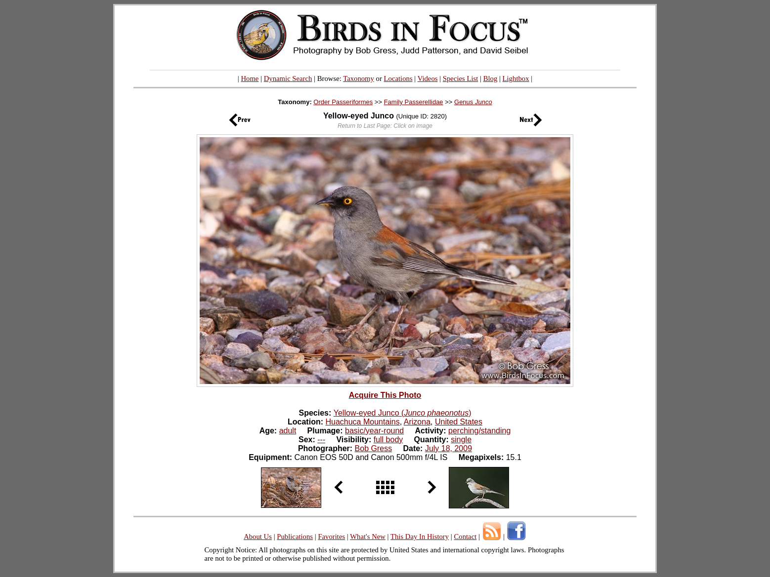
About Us (258, 536)
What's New (367, 536)
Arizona (417, 422)
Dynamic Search (288, 78)
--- (321, 439)
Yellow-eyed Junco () (402, 413)
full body (388, 439)
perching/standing (479, 430)
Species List (460, 78)
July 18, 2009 (448, 448)
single (461, 439)
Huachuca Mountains (362, 422)
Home (249, 78)
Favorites (331, 536)
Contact (465, 536)
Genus (473, 102)
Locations (398, 78)
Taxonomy (358, 78)
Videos (428, 78)
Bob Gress (373, 448)
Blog (490, 78)
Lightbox (516, 78)
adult (288, 430)
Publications (295, 536)
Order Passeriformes (343, 102)
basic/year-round (374, 430)
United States (458, 422)
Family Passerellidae (413, 102)
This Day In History (419, 536)
